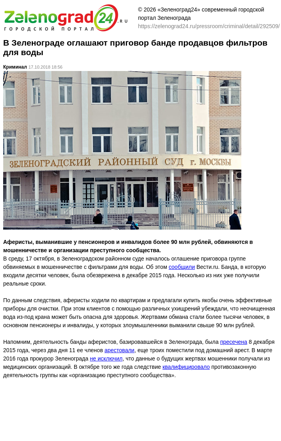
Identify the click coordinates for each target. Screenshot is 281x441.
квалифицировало (186, 367)
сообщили (182, 267)
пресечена (233, 342)
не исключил (106, 358)
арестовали (119, 350)
